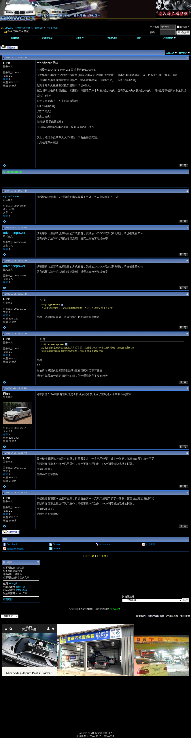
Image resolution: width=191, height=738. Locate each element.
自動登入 (183, 27)
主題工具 (170, 53)
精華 (5, 79)
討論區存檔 (172, 616)
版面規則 (8, 599)
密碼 (152, 32)
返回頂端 (185, 616)
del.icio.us (104, 544)
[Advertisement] (64, 708)
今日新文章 (112, 38)
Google (56, 544)
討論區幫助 (47, 38)
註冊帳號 (15, 38)
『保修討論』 (52, 28)
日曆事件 (80, 38)
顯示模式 (183, 53)
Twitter (56, 548)
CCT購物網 (169, 38)
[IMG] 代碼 (21, 590)
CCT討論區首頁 (155, 616)
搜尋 (139, 38)
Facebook (12, 544)
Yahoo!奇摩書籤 (15, 548)
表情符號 (20, 586)
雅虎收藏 (150, 544)
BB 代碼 (13, 583)
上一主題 (89, 555)
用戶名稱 (154, 27)
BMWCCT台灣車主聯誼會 (17, 28)
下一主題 (101, 555)
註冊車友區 (38, 28)
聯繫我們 (140, 616)
